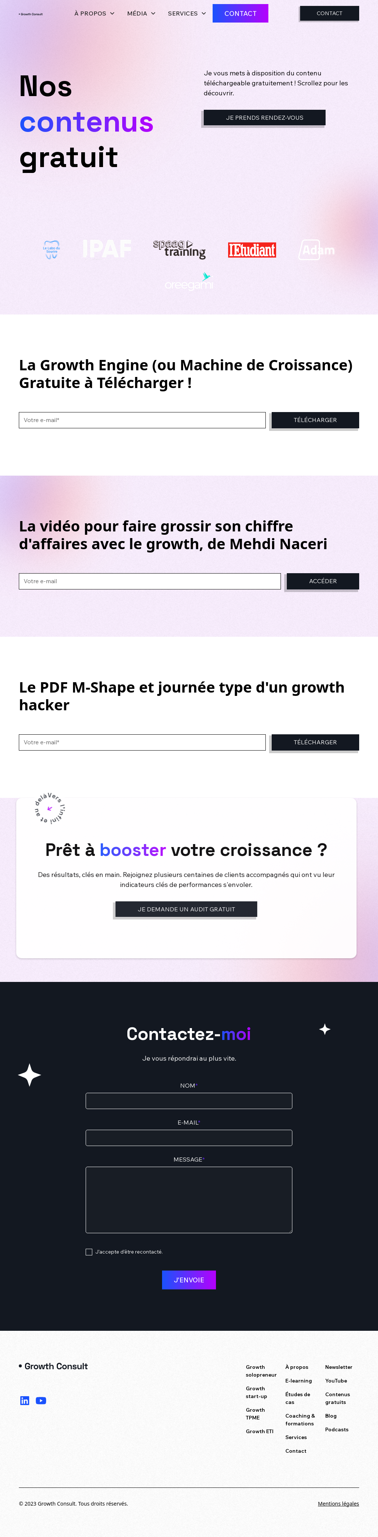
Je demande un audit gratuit (181, 909)
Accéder (323, 581)
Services (296, 1437)
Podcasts (336, 1429)
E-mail (189, 1122)
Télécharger (315, 420)
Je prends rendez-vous (264, 117)
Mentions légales (338, 1503)
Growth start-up (256, 1392)
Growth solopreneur (261, 1371)
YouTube (336, 1380)
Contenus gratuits (337, 1398)
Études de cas (297, 1398)
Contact (240, 13)
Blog (331, 1415)
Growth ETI (260, 1431)
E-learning (298, 1380)
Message (189, 1159)
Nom (189, 1085)
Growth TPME (255, 1414)
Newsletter (339, 1367)
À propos (296, 1367)
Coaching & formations (300, 1419)
